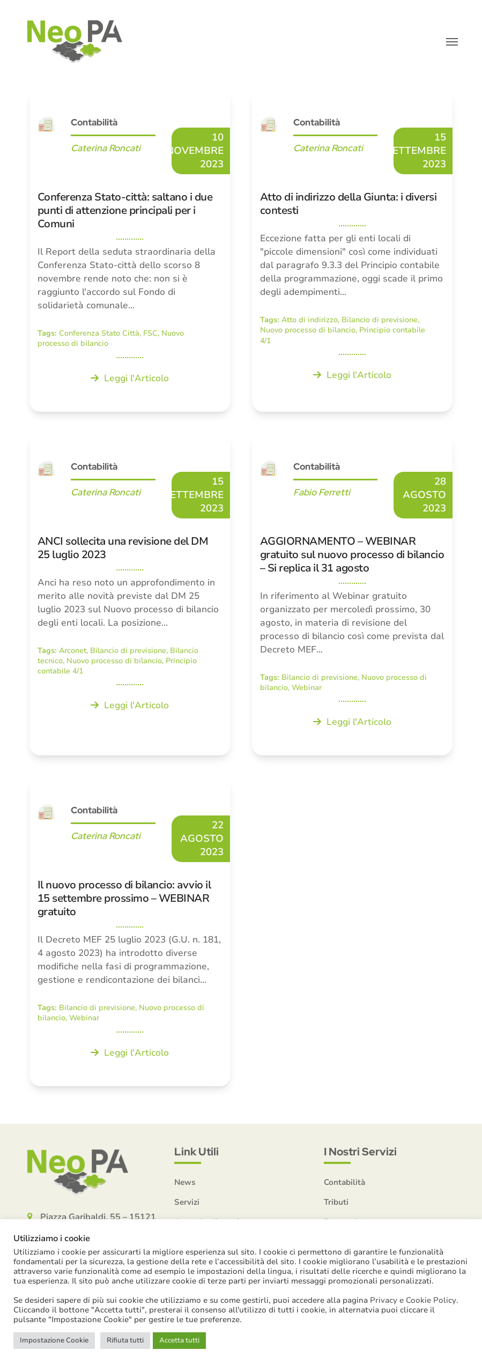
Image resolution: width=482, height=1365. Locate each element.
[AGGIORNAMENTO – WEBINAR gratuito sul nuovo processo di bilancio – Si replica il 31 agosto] (352, 596)
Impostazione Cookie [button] (54, 1340)
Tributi (336, 1203)
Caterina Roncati (105, 150)
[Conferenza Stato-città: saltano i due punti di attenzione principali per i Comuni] (130, 252)
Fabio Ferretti (321, 494)
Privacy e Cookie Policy (413, 1300)
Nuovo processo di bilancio (307, 332)
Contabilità (94, 124)
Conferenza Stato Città (99, 335)
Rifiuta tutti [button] (125, 1340)
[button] (452, 43)
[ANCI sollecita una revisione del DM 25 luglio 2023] (130, 596)
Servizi (186, 1203)
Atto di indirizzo (309, 322)
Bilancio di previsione (380, 322)
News (185, 1183)
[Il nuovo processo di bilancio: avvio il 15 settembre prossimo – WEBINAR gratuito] (130, 934)
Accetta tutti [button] (179, 1340)
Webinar (307, 690)
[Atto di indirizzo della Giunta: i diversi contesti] (352, 252)
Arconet (72, 652)
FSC (150, 335)
